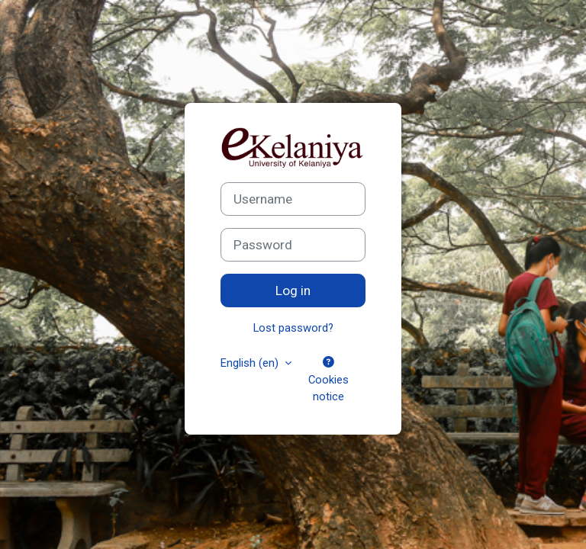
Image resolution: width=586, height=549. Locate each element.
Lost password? (293, 328)
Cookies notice (328, 380)
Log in (293, 290)
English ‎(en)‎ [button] (251, 363)
